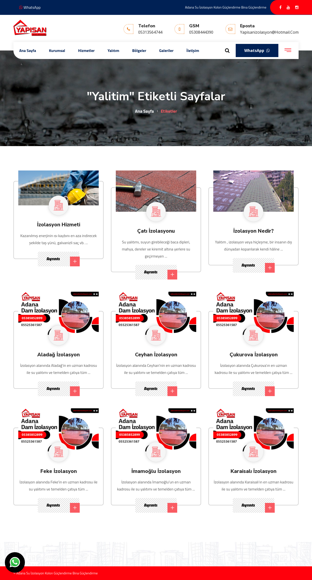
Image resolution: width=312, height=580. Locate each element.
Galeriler (166, 50)
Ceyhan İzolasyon (156, 354)
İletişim (192, 50)
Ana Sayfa (27, 50)
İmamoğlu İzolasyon (156, 471)
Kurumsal (57, 50)
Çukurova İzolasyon (254, 354)
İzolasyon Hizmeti (58, 224)
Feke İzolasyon (58, 471)
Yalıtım (113, 50)
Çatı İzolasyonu (156, 231)
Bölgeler (139, 50)
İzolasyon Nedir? (254, 231)
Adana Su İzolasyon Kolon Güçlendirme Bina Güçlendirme (225, 7)
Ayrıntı (63, 260)
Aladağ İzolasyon (58, 354)
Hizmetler (86, 50)
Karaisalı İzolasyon (253, 471)
